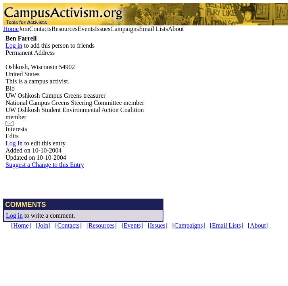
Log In (14, 143)
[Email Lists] (226, 225)
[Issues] (157, 225)
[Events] (132, 225)
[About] (258, 225)
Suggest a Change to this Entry (45, 164)
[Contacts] (68, 225)
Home (11, 28)
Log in (14, 45)
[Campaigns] (188, 225)
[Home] (21, 225)
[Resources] (101, 225)
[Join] (43, 225)
